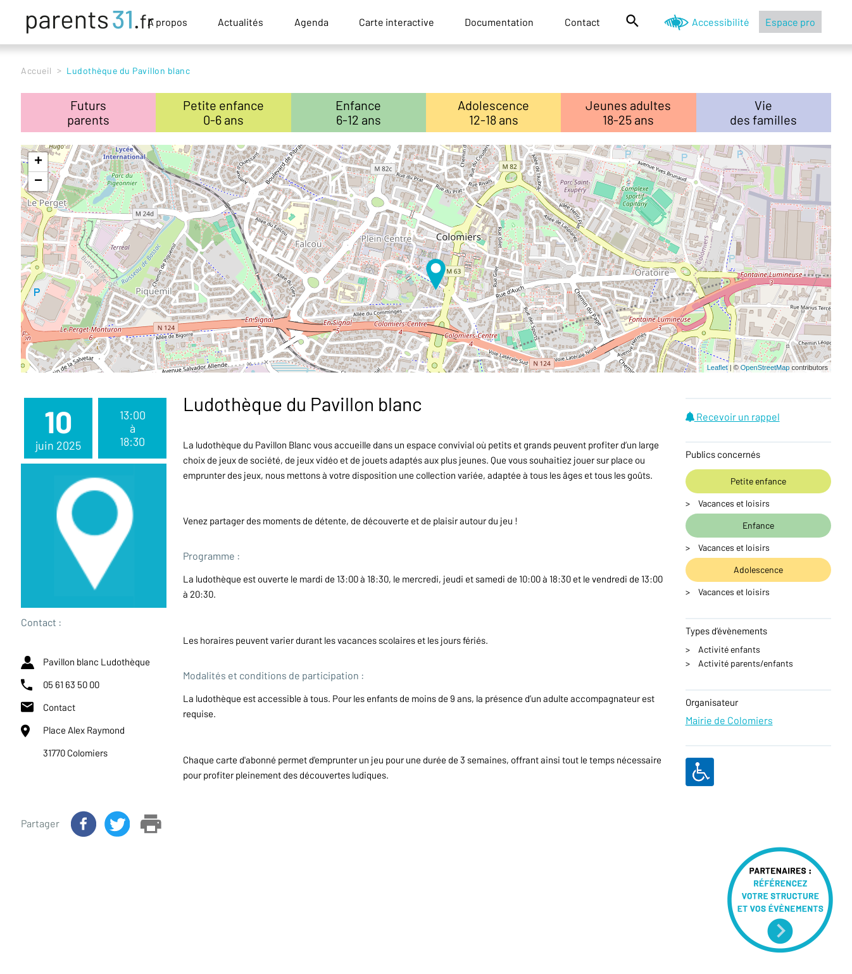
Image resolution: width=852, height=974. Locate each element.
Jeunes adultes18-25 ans (628, 112)
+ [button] (38, 161)
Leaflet (717, 367)
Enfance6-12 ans (358, 112)
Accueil (36, 70)
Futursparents (88, 112)
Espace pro (790, 22)
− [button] (38, 181)
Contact (582, 22)
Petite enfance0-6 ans (223, 112)
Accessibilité (720, 22)
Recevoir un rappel (733, 416)
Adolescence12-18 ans (493, 112)
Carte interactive (396, 22)
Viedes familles (763, 112)
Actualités (240, 22)
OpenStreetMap (765, 367)
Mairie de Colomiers (729, 720)
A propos (167, 22)
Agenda (311, 22)
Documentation (499, 22)
